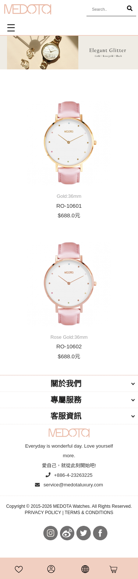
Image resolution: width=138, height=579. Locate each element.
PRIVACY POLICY (43, 512)
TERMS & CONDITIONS (89, 512)
